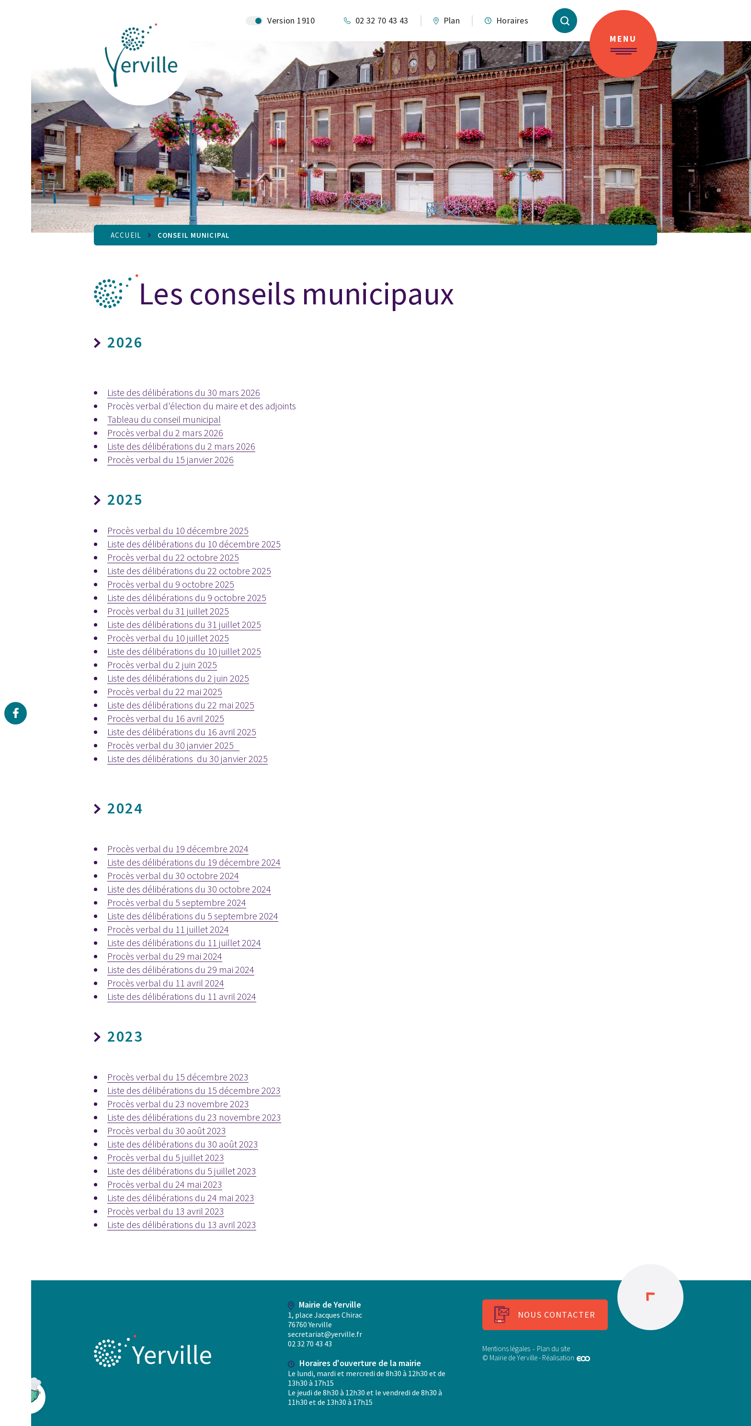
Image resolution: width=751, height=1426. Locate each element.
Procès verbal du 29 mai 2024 (164, 956)
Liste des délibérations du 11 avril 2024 (181, 996)
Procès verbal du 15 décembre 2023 (178, 1077)
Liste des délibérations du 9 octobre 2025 (186, 597)
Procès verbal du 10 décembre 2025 (178, 530)
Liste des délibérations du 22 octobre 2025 (189, 571)
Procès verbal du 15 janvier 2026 (170, 459)
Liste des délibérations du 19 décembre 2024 (194, 862)
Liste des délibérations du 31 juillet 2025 (184, 624)
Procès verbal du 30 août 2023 (166, 1130)
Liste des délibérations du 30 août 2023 (182, 1144)
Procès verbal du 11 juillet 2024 (168, 929)
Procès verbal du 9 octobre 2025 (170, 584)
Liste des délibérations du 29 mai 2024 (180, 969)
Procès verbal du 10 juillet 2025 (168, 638)
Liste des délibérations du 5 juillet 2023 (181, 1171)
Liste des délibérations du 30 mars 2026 (183, 392)
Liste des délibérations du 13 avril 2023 (181, 1224)
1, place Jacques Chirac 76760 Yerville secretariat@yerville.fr (325, 1324)
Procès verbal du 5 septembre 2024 (176, 902)
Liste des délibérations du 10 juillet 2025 (184, 651)
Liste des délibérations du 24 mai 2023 (180, 1198)
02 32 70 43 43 (310, 1343)
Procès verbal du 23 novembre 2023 (178, 1104)
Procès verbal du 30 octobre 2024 (173, 875)
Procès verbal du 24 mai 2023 (164, 1184)
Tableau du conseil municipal (164, 419)
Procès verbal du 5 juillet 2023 (165, 1157)
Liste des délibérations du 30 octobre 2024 (189, 889)
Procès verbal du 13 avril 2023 (165, 1211)
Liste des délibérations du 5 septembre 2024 (192, 916)
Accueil (126, 235)
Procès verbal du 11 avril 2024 (165, 983)
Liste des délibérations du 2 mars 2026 (181, 446)
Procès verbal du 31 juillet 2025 (168, 611)
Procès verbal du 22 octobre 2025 (173, 557)
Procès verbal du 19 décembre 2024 (178, 849)
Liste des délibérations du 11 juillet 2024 (184, 943)
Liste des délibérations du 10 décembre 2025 (194, 544)
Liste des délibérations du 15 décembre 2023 (194, 1090)
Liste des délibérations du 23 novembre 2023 (194, 1117)
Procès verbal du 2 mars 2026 (165, 433)
